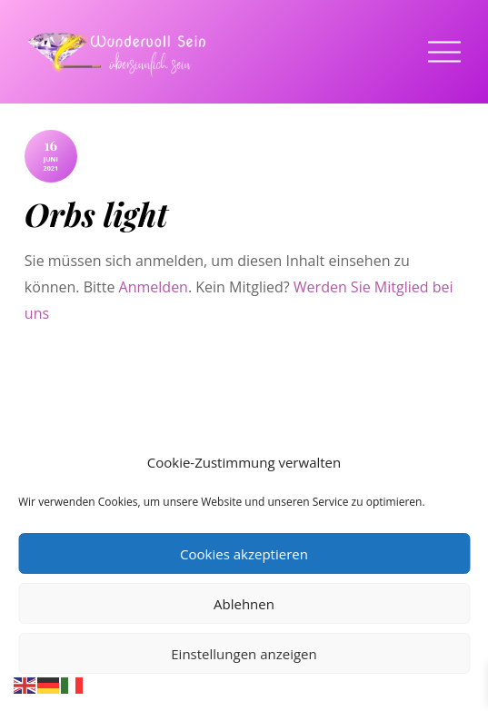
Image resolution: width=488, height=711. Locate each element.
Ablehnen (244, 604)
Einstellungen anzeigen (243, 654)
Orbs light (96, 214)
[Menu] (444, 52)
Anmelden (153, 287)
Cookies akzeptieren (244, 554)
